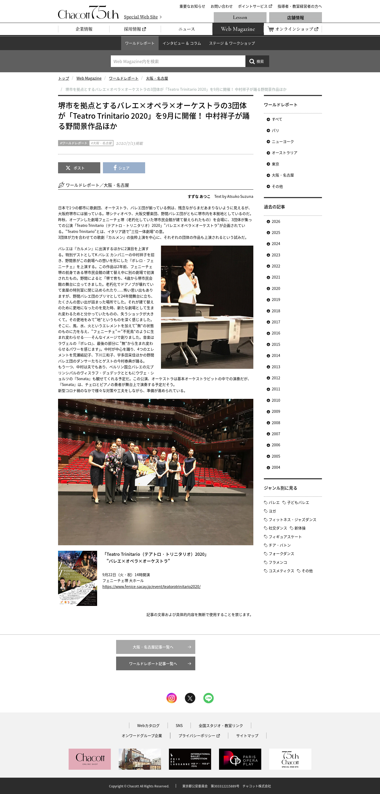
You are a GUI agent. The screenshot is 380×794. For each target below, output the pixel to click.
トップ (63, 78)
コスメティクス (281, 570)
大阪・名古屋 (157, 78)
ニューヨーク (283, 141)
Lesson (240, 17)
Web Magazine (89, 78)
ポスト (79, 167)
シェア (124, 167)
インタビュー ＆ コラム (182, 43)
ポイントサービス (253, 6)
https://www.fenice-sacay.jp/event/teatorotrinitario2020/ (151, 586)
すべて (277, 119)
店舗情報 (295, 17)
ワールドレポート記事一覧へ (153, 663)
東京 (275, 163)
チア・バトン (280, 545)
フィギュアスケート (285, 536)
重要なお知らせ (192, 6)
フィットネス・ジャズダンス (292, 519)
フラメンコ (278, 562)
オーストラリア (284, 152)
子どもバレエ (298, 502)
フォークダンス (281, 553)
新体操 (300, 527)
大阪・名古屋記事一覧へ (153, 646)
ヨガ (272, 511)
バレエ (274, 502)
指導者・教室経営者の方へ (300, 6)
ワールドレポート (140, 43)
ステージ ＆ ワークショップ (232, 43)
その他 (277, 186)
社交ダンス (278, 527)
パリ (275, 130)
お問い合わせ (222, 6)
